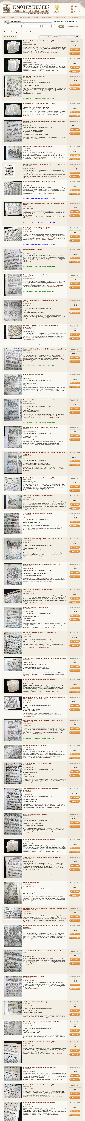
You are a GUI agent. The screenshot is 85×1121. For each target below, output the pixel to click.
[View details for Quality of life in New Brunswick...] (13, 997)
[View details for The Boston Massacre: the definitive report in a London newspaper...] (13, 809)
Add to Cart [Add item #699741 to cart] (74, 1014)
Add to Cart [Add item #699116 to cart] (74, 1115)
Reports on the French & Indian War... (35, 745)
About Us (12, 17)
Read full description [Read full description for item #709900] (48, 318)
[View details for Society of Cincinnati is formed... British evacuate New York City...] (13, 369)
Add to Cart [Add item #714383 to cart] (74, 215)
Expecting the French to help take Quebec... (37, 228)
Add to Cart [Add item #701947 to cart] (74, 852)
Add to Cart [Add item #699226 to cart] (74, 1079)
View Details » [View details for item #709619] (74, 334)
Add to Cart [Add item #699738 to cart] (74, 1034)
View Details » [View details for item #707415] (74, 408)
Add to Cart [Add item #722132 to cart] (74, 133)
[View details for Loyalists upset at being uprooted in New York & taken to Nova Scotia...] (13, 216)
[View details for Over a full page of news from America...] (13, 295)
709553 (29, 350)
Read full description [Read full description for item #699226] (57, 1079)
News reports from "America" (32, 249)
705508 (29, 515)
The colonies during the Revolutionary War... (37, 763)
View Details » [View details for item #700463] (74, 891)
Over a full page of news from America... (36, 275)
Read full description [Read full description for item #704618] (43, 647)
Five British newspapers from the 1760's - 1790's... (39, 103)
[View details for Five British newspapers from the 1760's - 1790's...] (13, 116)
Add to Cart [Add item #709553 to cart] (74, 361)
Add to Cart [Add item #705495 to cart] (74, 551)
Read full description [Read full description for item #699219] (57, 1096)
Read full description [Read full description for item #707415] (53, 417)
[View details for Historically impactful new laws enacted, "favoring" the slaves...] (13, 141)
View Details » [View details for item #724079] (74, 85)
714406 (29, 183)
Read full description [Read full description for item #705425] (49, 627)
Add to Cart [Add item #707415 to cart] (74, 412)
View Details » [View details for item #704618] (74, 641)
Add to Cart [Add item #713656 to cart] (74, 240)
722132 (29, 122)
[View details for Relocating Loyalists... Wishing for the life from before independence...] (13, 338)
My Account (77, 9)
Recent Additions (74, 17)
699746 (29, 978)
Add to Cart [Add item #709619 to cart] (74, 338)
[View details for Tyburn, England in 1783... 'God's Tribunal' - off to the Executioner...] (13, 321)
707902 (29, 376)
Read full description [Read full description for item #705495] (42, 557)
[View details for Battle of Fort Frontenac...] (13, 903)
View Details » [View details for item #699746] (74, 985)
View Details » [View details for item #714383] (74, 211)
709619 (29, 328)
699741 (29, 1003)
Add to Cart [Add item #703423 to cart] (74, 758)
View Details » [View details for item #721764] (74, 173)
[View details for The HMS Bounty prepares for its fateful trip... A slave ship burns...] (13, 671)
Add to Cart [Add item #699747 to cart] (74, 963)
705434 (29, 565)
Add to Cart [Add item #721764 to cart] (74, 176)
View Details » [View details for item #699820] (74, 916)
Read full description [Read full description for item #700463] (28, 901)
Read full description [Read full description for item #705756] (57, 490)
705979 (29, 455)
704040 (29, 681)
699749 (29, 928)
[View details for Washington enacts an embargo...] (13, 395)
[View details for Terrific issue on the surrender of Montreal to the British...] (13, 877)
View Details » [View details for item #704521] (74, 666)
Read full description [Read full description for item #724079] (37, 93)
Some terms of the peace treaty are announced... (39, 400)
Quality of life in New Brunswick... (34, 976)
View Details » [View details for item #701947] (74, 848)
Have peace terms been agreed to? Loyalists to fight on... (42, 564)
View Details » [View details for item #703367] (74, 797)
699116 (29, 1104)
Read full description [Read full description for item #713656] (47, 239)
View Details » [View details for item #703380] (74, 771)
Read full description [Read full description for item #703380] (48, 782)
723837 (29, 105)
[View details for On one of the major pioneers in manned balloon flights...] (13, 1034)
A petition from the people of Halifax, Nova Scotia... (40, 181)
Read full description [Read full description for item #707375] (57, 444)
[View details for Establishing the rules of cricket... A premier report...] (13, 653)
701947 (29, 841)
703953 (29, 700)
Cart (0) (76, 6)
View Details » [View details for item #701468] (74, 865)
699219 (29, 1086)
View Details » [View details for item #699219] (74, 1093)
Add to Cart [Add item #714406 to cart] (74, 194)
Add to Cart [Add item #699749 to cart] (74, 938)
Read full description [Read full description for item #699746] (35, 988)
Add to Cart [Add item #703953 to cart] (74, 709)
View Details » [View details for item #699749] (74, 934)
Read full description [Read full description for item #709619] (28, 339)
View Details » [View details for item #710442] (74, 258)
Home (3, 17)
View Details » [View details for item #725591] (74, 49)
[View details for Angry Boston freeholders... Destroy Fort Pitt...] (13, 508)
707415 (29, 401)
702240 (29, 815)
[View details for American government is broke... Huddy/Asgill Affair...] (13, 447)
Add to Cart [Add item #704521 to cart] (74, 670)
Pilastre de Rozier (34, 1036)
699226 (29, 1068)
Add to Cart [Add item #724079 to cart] (74, 88)
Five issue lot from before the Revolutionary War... (39, 41)
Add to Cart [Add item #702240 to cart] (74, 826)
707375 (29, 428)
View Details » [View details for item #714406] (74, 190)
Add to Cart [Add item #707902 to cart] (74, 387)
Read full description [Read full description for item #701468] (34, 869)
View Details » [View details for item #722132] (74, 129)
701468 (29, 858)
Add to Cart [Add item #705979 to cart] (74, 465)
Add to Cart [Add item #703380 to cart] (74, 775)
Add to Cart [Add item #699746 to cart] (74, 989)
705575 (29, 497)
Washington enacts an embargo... (34, 374)
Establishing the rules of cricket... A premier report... (40, 632)
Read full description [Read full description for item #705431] (38, 603)
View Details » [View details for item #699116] (74, 1111)
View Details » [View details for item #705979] (74, 461)
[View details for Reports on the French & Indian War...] (13, 758)
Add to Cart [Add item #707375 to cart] (74, 439)
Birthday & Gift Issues (24, 17)
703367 (29, 791)
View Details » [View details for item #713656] (74, 236)
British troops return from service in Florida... (38, 146)
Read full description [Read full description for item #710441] (53, 286)
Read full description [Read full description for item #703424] (36, 733)
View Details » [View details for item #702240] (74, 822)
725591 (29, 42)
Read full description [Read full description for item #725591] (52, 52)
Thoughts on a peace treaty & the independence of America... (43, 539)
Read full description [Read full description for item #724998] (57, 70)
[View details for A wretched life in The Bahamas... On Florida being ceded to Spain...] (13, 971)
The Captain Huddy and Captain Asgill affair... (38, 513)
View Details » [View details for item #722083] (74, 155)
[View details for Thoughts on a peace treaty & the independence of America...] (13, 559)
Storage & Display (46, 17)
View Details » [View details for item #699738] (74, 1030)
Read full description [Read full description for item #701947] (57, 851)
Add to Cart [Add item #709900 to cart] (74, 313)
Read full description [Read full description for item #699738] (38, 1037)
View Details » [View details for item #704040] (74, 688)
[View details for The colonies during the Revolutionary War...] (13, 784)
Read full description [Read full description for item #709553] (28, 361)
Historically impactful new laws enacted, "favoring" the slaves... (44, 121)
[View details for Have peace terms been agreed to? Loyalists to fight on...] (13, 584)
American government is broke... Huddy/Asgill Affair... (40, 427)
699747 (29, 954)
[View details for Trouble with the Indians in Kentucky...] (13, 1014)
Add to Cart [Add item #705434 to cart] (74, 576)
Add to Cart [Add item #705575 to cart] (74, 508)
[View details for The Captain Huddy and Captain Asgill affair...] (13, 534)
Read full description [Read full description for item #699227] (57, 1053)
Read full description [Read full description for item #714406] (48, 193)
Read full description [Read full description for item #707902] (31, 392)
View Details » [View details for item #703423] (74, 754)
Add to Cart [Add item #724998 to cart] (74, 71)
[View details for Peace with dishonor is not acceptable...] (13, 628)
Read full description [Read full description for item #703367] (54, 807)
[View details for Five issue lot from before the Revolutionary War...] (13, 53)
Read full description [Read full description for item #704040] (57, 691)
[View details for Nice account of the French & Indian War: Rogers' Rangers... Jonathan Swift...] (13, 740)
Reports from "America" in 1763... (34, 76)
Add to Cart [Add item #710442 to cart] (74, 262)
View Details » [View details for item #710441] (74, 283)
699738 (29, 1023)
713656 (29, 229)
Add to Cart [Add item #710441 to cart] (74, 287)
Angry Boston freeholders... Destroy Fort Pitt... (38, 495)
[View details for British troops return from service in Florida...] (13, 159)
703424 (29, 723)
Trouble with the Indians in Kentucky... (35, 1002)
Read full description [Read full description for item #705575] (38, 509)
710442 (29, 251)
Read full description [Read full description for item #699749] (28, 939)
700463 (29, 884)
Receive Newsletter (60, 17)
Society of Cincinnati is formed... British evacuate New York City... (44, 349)
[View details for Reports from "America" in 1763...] (13, 97)
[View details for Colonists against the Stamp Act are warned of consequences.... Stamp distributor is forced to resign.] (13, 710)
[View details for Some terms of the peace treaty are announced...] (13, 420)
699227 (29, 1043)
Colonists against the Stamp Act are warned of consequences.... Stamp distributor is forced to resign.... (44, 698)
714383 (29, 206)
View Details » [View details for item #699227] (74, 1050)
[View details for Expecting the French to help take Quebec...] (13, 240)
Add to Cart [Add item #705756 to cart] (74, 490)
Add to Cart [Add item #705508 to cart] (74, 525)
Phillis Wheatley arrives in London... (35, 814)
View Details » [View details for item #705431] (74, 598)
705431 (29, 591)
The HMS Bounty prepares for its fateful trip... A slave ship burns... (45, 658)
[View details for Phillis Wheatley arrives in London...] (13, 834)
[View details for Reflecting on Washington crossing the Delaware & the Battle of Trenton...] (13, 473)
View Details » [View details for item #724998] (74, 67)
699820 (29, 911)
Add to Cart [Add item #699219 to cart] (74, 1097)
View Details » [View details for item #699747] (74, 959)
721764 (29, 165)
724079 (29, 77)
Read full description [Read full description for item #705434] (47, 581)
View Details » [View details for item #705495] (74, 547)
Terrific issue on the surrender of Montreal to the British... (42, 857)
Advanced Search (75, 26)
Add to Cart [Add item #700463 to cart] (74, 895)
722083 (29, 148)
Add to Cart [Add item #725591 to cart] (74, 53)
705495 (29, 540)
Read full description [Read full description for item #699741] (56, 1017)
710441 (29, 276)
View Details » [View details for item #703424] (74, 728)
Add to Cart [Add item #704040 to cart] (74, 692)
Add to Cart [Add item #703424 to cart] (74, 732)
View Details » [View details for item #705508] (74, 522)
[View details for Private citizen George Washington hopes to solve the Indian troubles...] (13, 946)
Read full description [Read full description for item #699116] (52, 1114)
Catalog (36, 17)
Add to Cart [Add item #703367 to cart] (74, 801)
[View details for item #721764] (9, 176)
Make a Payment (78, 11)
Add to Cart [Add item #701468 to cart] (74, 869)
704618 (29, 634)
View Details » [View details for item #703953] (74, 705)
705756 (29, 479)
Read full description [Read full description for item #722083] (39, 158)
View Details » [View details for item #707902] (74, 383)
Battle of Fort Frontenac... (31, 882)
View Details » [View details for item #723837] (74, 112)
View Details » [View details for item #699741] (74, 1010)
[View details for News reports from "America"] (13, 270)
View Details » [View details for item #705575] (74, 504)
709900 (29, 303)
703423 (29, 747)
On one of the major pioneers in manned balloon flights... (42, 1022)
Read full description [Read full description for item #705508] (31, 529)
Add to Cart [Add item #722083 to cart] (74, 159)
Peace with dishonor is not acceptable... (36, 607)
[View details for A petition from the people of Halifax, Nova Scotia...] (13, 194)
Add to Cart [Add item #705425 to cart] (74, 619)
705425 (29, 609)
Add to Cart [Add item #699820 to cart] (74, 920)
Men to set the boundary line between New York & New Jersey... (44, 164)
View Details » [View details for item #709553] (74, 357)
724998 (29, 60)
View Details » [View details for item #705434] (74, 572)
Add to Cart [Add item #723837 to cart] (74, 116)
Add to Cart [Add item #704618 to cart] (74, 645)
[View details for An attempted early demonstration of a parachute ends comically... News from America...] (13, 919)
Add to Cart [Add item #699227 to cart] (74, 1054)
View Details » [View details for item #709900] (74, 309)
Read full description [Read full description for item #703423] (44, 757)
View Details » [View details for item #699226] (74, 1075)
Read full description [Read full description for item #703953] (28, 716)
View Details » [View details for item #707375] (74, 435)
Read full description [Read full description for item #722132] (35, 138)
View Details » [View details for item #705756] (74, 486)
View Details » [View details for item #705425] (74, 615)
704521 (29, 659)
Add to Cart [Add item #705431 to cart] (74, 602)
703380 (29, 764)
